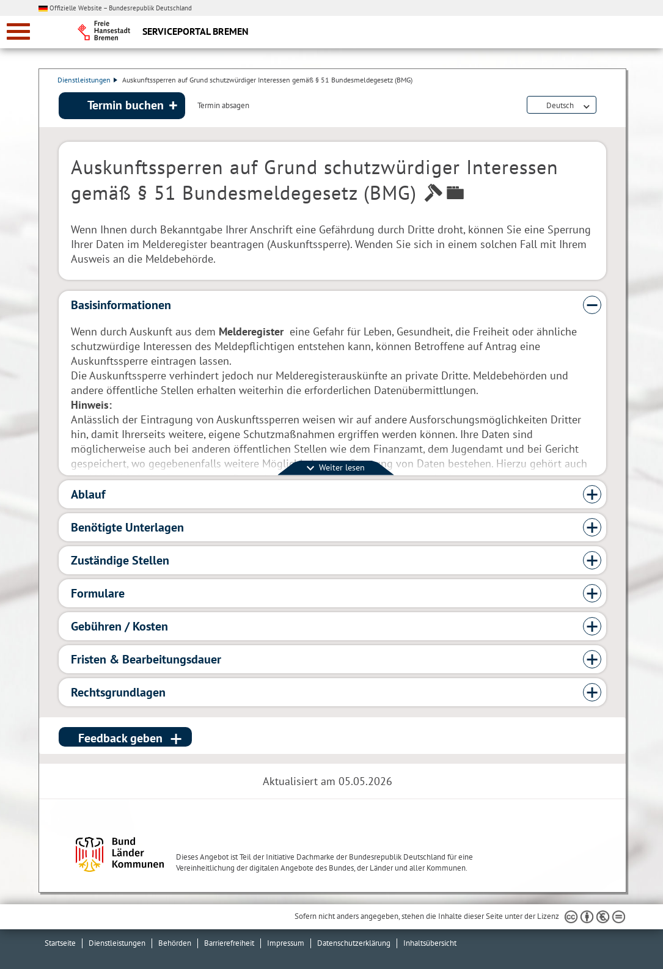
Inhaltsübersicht (429, 943)
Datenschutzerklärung (353, 943)
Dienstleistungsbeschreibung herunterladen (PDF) (603, 106)
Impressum (285, 943)
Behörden (174, 943)
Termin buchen (125, 106)
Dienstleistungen (89, 79)
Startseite (60, 943)
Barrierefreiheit (229, 943)
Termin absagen (223, 106)
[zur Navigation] (18, 31)
